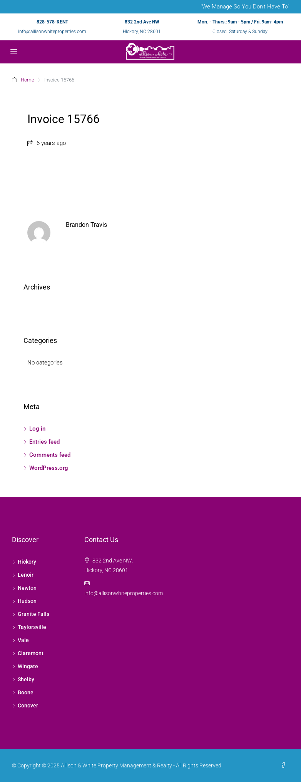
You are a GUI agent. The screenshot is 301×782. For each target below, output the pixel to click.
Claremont (30, 653)
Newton (27, 588)
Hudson (27, 601)
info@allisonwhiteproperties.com (52, 31)
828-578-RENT (52, 22)
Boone (25, 692)
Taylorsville (32, 627)
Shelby (26, 679)
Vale (23, 640)
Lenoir (25, 575)
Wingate (28, 666)
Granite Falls (33, 614)
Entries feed (44, 441)
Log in (37, 428)
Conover (28, 705)
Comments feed (49, 454)
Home (27, 80)
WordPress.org (48, 467)
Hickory (27, 562)
